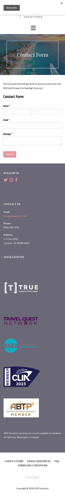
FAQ (56, 461)
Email (10, 120)
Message (11, 134)
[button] (33, 28)
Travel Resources (39, 461)
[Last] (48, 111)
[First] (17, 111)
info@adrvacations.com (15, 216)
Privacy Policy (32, 477)
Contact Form (13, 461)
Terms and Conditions (32, 465)
